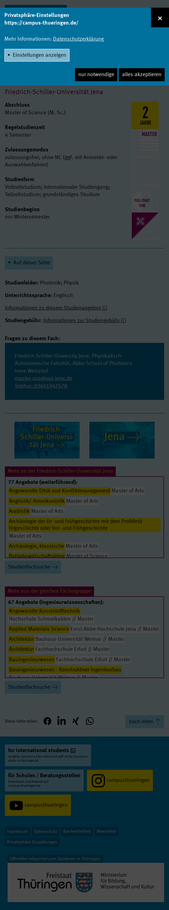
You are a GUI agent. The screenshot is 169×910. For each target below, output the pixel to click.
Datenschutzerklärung (78, 39)
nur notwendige (96, 74)
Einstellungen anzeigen (39, 55)
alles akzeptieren (141, 74)
